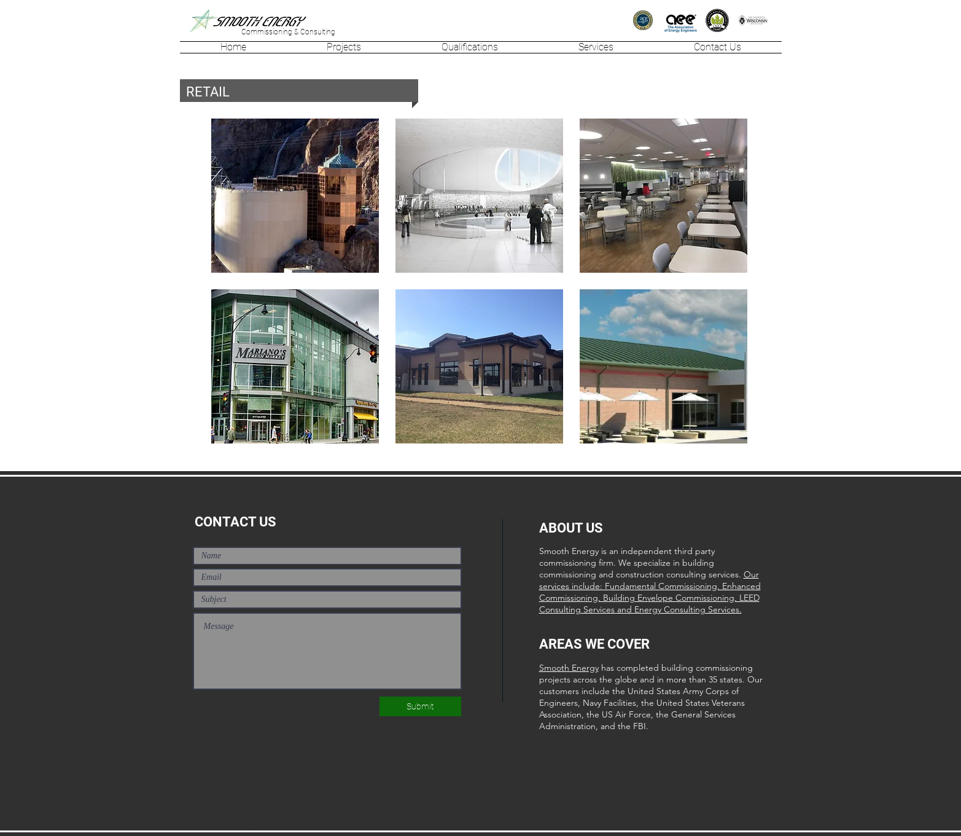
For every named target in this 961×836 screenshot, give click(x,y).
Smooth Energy (569, 667)
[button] (344, 47)
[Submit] (420, 706)
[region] (295, 196)
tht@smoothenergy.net (229, 820)
